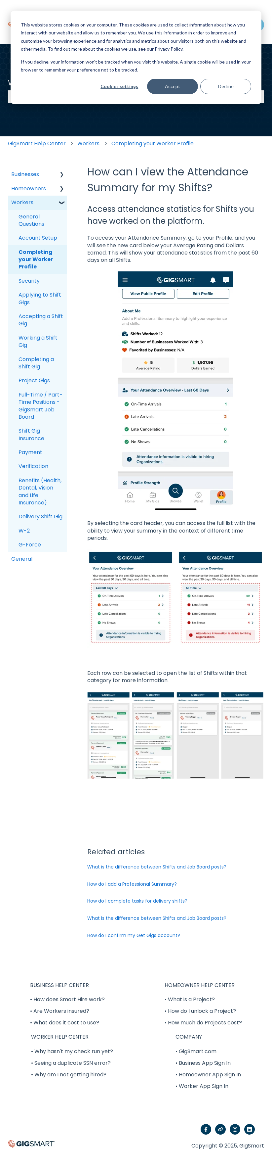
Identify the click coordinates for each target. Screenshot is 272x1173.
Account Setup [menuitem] (38, 238)
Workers (88, 143)
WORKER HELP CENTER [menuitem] (60, 1037)
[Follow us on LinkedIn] (249, 1129)
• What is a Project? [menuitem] (190, 999)
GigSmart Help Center (37, 143)
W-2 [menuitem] (24, 531)
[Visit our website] (220, 1129)
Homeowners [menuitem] (28, 188)
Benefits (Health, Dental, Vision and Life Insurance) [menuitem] (40, 491)
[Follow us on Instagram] (235, 1129)
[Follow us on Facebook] (206, 1129)
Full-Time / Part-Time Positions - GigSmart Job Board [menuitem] (40, 406)
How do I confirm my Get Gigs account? (133, 935)
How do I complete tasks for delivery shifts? (137, 901)
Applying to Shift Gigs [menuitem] (40, 298)
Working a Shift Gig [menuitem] (38, 341)
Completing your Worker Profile (152, 143)
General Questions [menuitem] (31, 220)
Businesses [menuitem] (25, 174)
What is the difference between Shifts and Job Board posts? (156, 867)
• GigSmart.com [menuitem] (195, 1051)
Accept (172, 86)
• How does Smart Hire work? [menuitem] (67, 999)
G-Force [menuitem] (30, 544)
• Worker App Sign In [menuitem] (201, 1086)
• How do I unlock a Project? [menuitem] (200, 1011)
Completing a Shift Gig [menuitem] (36, 362)
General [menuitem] (21, 559)
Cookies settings (119, 86)
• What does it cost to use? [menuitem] (64, 1022)
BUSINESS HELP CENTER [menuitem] (59, 985)
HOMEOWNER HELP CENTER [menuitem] (200, 985)
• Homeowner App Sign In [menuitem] (208, 1074)
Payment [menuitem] (30, 452)
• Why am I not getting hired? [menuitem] (68, 1074)
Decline (226, 86)
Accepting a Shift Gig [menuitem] (41, 319)
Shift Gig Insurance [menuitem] (31, 434)
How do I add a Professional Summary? (132, 884)
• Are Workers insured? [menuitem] (59, 1011)
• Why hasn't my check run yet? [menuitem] (72, 1051)
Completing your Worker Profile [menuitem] (36, 259)
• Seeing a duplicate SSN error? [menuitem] (71, 1063)
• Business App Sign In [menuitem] (203, 1063)
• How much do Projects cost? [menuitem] (203, 1022)
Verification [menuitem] (33, 466)
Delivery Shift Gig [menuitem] (40, 516)
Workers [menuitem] (22, 202)
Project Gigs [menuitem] (34, 380)
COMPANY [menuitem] (188, 1037)
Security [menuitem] (29, 281)
